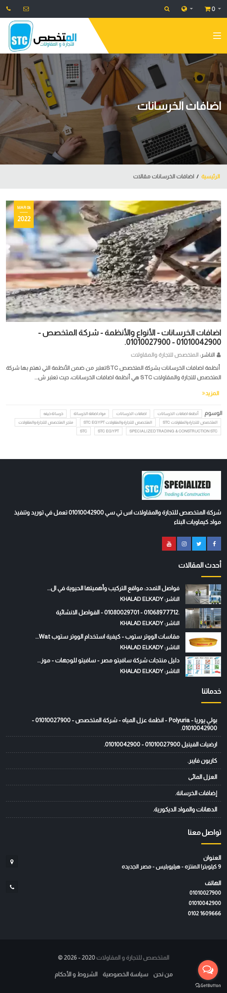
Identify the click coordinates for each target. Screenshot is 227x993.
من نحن (163, 974)
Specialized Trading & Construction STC (173, 431)
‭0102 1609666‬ (204, 913)
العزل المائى (202, 776)
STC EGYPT (108, 431)
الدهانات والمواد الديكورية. (185, 809)
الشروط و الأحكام (76, 974)
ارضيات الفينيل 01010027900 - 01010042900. (160, 744)
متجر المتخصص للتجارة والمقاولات (45, 422)
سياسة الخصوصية (125, 974)
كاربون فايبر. (202, 760)
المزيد (210, 393)
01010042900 (205, 903)
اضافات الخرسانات (131, 413)
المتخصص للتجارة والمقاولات (164, 355)
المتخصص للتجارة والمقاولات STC (190, 422)
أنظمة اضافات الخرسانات (177, 413)
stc (83, 431)
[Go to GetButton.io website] (208, 985)
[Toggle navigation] (217, 37)
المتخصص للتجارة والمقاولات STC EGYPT (118, 422)
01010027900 (205, 893)
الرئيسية (210, 176)
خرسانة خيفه (53, 413)
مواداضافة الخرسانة (89, 413)
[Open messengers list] (208, 970)
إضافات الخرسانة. (196, 793)
